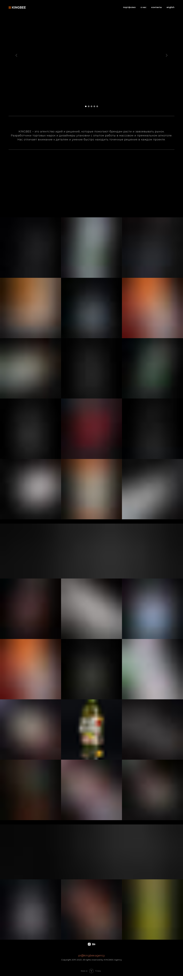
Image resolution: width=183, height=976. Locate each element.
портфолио (129, 7)
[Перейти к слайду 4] (94, 106)
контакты (156, 7)
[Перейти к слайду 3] (91, 106)
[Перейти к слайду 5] (97, 106)
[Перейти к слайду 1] (85, 106)
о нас (143, 7)
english (170, 7)
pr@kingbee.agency (91, 955)
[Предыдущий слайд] (16, 55)
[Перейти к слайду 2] (88, 106)
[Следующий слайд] (166, 55)
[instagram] (89, 944)
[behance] (94, 944)
